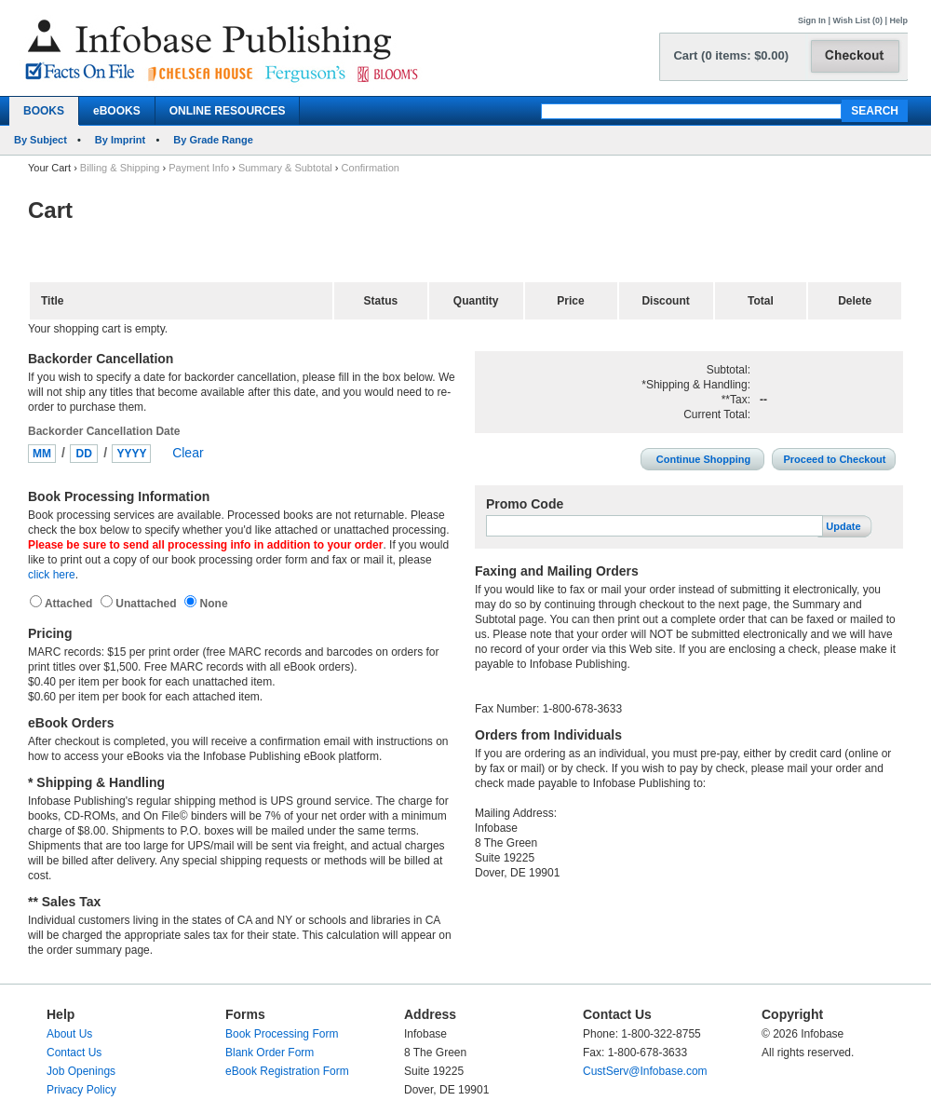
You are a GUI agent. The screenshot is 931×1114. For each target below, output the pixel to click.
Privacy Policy (81, 1089)
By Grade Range (213, 139)
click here (51, 574)
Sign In (812, 20)
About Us (69, 1033)
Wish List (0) (858, 20)
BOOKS (43, 110)
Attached (70, 603)
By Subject (40, 139)
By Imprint (120, 139)
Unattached (147, 603)
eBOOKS (117, 110)
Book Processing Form (281, 1033)
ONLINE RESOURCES (227, 110)
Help (898, 20)
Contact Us (74, 1052)
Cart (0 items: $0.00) (731, 55)
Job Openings (81, 1071)
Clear (187, 452)
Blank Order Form (269, 1052)
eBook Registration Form (287, 1071)
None (211, 603)
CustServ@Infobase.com (645, 1071)
